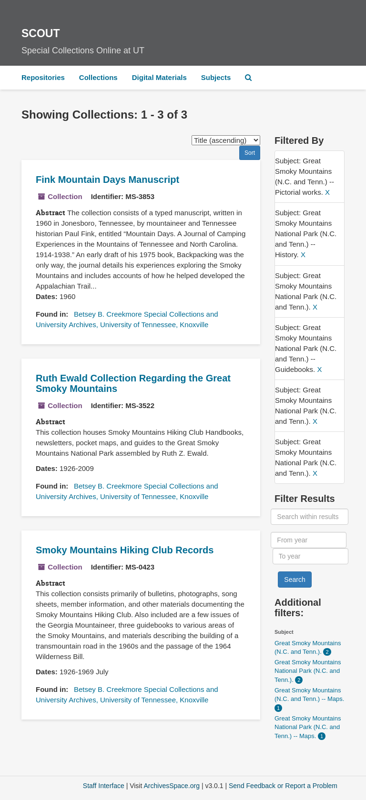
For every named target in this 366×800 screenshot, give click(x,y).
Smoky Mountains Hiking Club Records (125, 550)
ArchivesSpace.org (171, 786)
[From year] (308, 540)
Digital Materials (159, 77)
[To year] (310, 556)
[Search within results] (309, 517)
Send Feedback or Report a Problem (283, 786)
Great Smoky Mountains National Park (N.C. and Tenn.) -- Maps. (307, 727)
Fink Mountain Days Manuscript (107, 179)
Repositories (43, 77)
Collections (98, 77)
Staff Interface (103, 786)
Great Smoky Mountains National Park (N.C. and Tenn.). (307, 671)
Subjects (216, 77)
